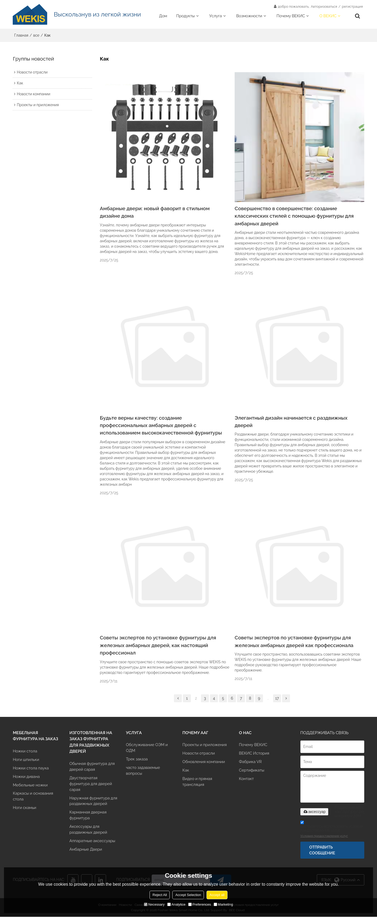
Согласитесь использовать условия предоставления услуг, (331, 830)
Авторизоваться (324, 6)
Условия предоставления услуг (324, 836)
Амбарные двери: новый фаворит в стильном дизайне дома (155, 212)
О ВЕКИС (328, 16)
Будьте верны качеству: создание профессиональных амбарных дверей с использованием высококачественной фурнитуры (161, 425)
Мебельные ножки (30, 785)
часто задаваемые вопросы (143, 771)
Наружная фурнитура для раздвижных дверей (93, 801)
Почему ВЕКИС (291, 16)
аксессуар (314, 812)
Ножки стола (25, 751)
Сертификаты (251, 770)
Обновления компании (203, 762)
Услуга (215, 16)
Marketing (223, 904)
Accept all (216, 895)
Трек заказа (137, 759)
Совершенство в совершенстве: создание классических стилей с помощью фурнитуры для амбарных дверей (294, 215)
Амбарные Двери (85, 850)
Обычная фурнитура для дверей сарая (92, 766)
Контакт (246, 779)
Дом (163, 16)
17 (277, 698)
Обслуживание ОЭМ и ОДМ (147, 748)
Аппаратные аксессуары (92, 841)
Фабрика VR (250, 762)
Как (185, 770)
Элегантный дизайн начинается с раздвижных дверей (291, 421)
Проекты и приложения (204, 745)
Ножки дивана (26, 776)
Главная (21, 35)
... (268, 698)
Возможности (249, 16)
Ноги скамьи (24, 808)
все (36, 35)
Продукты (185, 16)
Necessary (154, 904)
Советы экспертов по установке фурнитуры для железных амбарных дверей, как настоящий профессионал (158, 645)
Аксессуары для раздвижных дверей (88, 830)
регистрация (352, 6)
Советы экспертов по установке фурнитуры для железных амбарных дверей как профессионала (294, 641)
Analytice (176, 904)
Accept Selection (188, 895)
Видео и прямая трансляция (197, 782)
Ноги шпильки (26, 759)
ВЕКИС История (254, 753)
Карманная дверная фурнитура (88, 816)
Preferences (199, 904)
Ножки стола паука (31, 768)
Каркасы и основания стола (33, 796)
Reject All (159, 895)
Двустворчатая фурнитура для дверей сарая (90, 784)
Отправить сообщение (322, 850)
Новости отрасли (198, 753)
